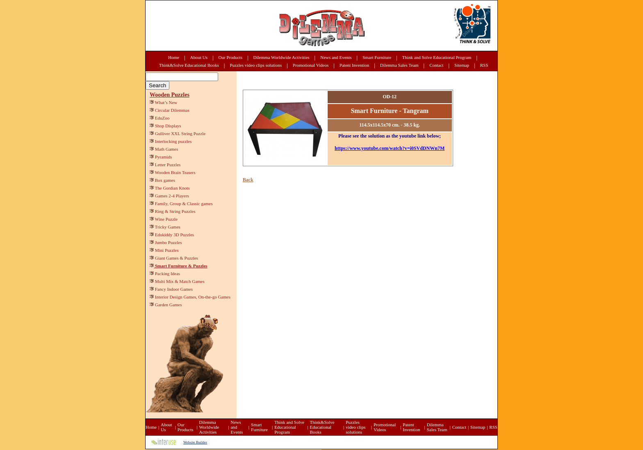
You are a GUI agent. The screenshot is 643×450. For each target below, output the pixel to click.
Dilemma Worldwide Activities (281, 57)
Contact (436, 65)
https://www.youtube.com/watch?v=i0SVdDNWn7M (390, 148)
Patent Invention (354, 65)
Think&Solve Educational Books (189, 65)
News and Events (335, 57)
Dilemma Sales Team (399, 65)
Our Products (230, 57)
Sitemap (461, 65)
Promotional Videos (310, 65)
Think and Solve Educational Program (437, 57)
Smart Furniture (377, 57)
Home (173, 57)
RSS (484, 65)
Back (248, 180)
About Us (198, 57)
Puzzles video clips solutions (256, 65)
